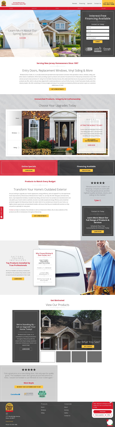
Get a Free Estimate (40, 216)
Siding (57, 8)
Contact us (12, 210)
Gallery (66, 413)
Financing (82, 3)
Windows (34, 8)
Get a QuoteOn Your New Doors (91, 140)
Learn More (91, 145)
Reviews (74, 3)
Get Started (88, 346)
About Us (80, 8)
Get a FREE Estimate (57, 89)
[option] (14, 118)
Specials (89, 3)
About (66, 407)
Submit (97, 41)
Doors (11, 8)
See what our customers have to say (29, 387)
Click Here (22, 38)
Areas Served (9, 421)
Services (66, 410)
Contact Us (97, 3)
